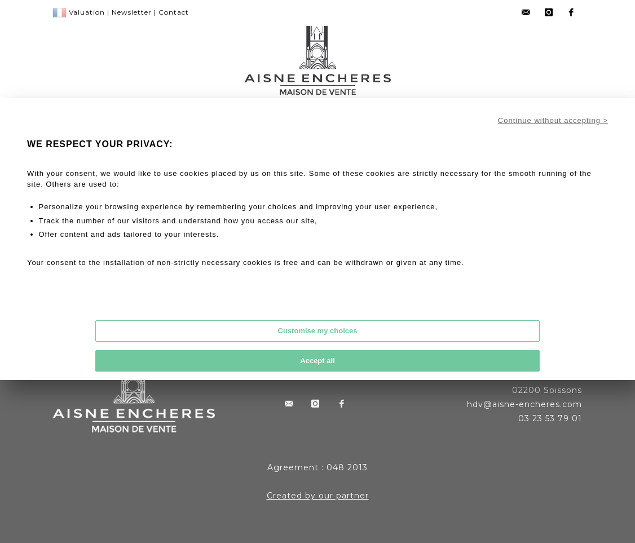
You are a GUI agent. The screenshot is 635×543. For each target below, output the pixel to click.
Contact (173, 12)
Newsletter (132, 12)
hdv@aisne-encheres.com (524, 404)
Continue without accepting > (553, 120)
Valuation (87, 12)
